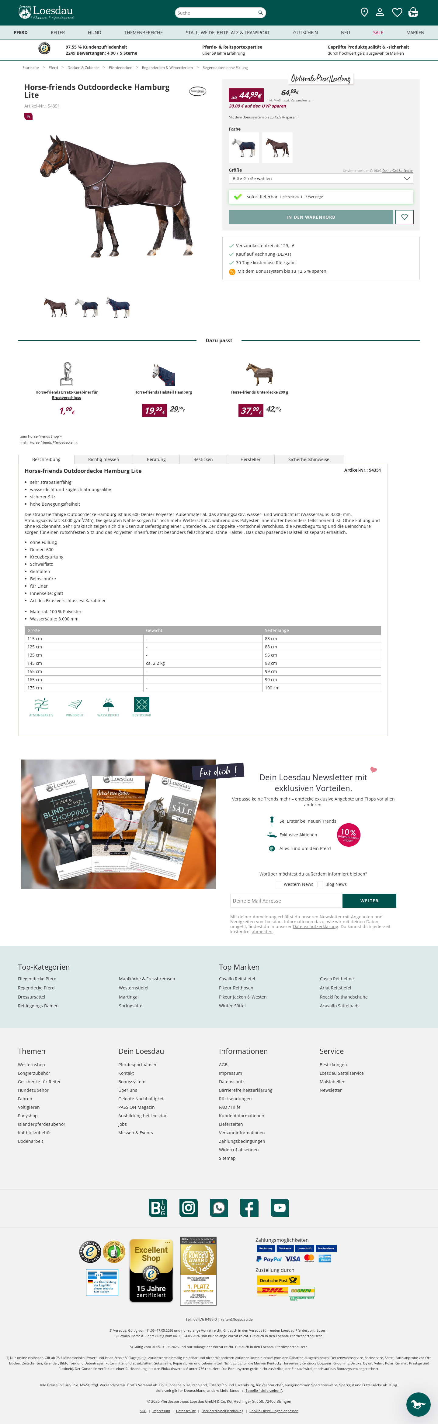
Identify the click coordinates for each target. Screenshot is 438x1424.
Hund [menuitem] (94, 32)
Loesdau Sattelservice (342, 1073)
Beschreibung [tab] (46, 459)
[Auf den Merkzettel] (404, 217)
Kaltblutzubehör (34, 1132)
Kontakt (126, 1073)
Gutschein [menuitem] (305, 32)
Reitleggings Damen (38, 1006)
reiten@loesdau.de (237, 1319)
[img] (413, 15)
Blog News (336, 884)
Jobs (122, 1124)
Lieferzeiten (231, 1124)
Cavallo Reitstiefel (237, 979)
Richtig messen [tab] (103, 459)
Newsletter (331, 1090)
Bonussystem (253, 117)
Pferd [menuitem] (21, 32)
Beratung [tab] (156, 459)
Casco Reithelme (337, 979)
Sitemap (227, 1158)
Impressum (230, 1073)
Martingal (129, 997)
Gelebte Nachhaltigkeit (141, 1098)
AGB (223, 1064)
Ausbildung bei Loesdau (143, 1115)
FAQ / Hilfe (230, 1107)
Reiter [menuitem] (58, 32)
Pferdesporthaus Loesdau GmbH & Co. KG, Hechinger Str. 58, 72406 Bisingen (226, 1401)
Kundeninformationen (241, 1115)
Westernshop (31, 1064)
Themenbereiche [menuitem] (143, 32)
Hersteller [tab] (251, 459)
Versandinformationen (242, 1132)
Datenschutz (232, 1081)
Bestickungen (333, 1064)
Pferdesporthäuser (137, 1064)
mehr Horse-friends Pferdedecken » (48, 442)
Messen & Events (135, 1132)
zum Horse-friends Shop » (40, 436)
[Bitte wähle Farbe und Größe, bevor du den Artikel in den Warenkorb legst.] (311, 217)
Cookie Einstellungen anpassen (273, 1411)
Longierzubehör (34, 1073)
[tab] (55, 308)
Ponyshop (28, 1115)
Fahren (25, 1098)
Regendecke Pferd (36, 988)
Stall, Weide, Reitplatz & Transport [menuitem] (228, 32)
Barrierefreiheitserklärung (246, 1090)
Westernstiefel (133, 988)
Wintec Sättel (232, 1006)
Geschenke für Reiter (39, 1081)
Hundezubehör (33, 1090)
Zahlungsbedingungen (242, 1141)
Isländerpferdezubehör (41, 1124)
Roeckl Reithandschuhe (344, 997)
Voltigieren (29, 1107)
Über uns (127, 1090)
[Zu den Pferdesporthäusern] (364, 13)
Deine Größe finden (397, 170)
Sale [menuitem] (378, 32)
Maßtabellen (333, 1081)
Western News (298, 884)
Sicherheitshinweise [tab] (308, 459)
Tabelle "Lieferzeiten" (263, 1390)
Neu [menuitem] (345, 32)
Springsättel (131, 1006)
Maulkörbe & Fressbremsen (147, 979)
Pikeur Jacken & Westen (243, 997)
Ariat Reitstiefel (335, 988)
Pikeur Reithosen (236, 988)
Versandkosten (301, 100)
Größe (246, 170)
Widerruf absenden (239, 1150)
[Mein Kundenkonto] (380, 17)
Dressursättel (31, 997)
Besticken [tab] (203, 459)
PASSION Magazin (136, 1107)
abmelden (262, 931)
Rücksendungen (235, 1098)
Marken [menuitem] (415, 32)
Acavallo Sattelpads (340, 1006)
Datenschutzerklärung (315, 926)
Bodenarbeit (30, 1141)
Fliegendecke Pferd (37, 979)
